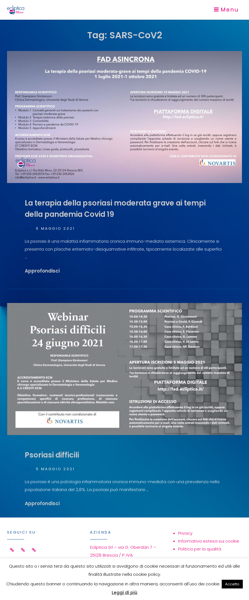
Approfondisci (42, 270)
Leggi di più (124, 592)
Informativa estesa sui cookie (208, 541)
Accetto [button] (232, 584)
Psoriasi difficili (52, 455)
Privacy (185, 533)
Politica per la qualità (199, 549)
